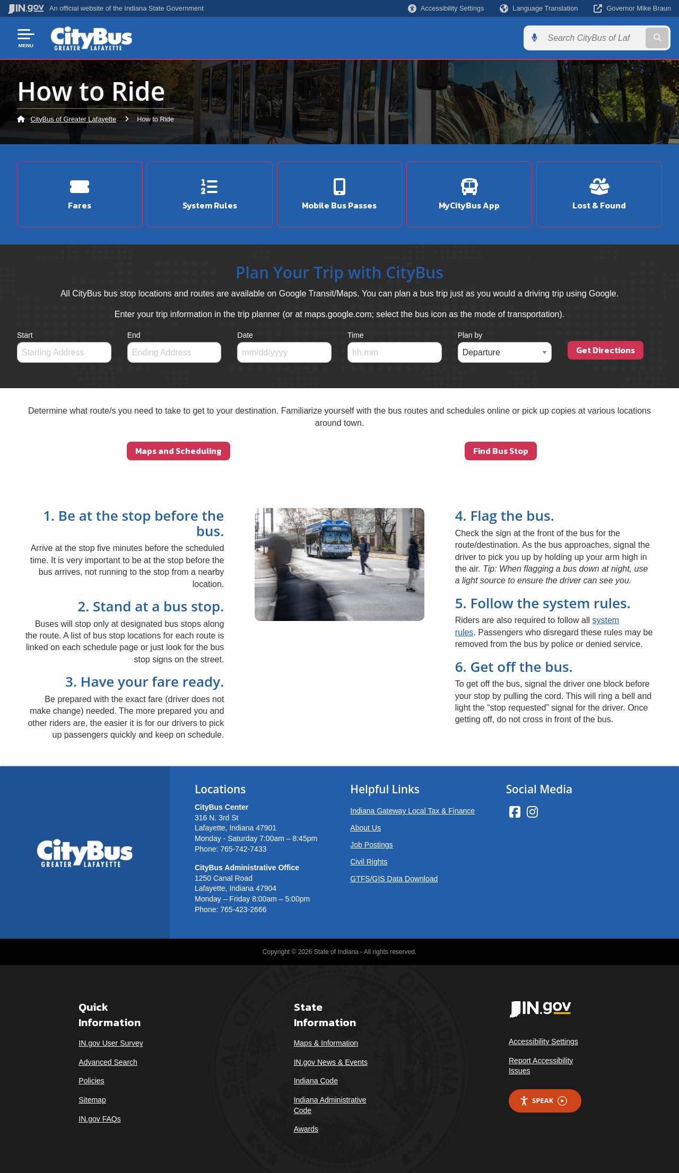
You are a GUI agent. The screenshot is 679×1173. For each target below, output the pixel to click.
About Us (365, 828)
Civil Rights (368, 861)
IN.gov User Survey (111, 1043)
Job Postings (371, 845)
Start (25, 335)
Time (355, 335)
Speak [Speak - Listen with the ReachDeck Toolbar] (543, 1101)
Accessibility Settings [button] (543, 1041)
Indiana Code (316, 1080)
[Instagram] (532, 812)
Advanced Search (108, 1062)
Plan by (470, 335)
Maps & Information (326, 1043)
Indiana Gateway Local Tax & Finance (412, 811)
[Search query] (595, 38)
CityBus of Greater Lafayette (73, 119)
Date (245, 335)
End (134, 335)
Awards (306, 1129)
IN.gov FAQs (99, 1118)
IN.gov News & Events (331, 1062)
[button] (446, 8)
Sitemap (92, 1100)
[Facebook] (514, 812)
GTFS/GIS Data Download (394, 878)
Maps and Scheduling (178, 450)
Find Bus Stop (500, 450)
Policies (91, 1080)
